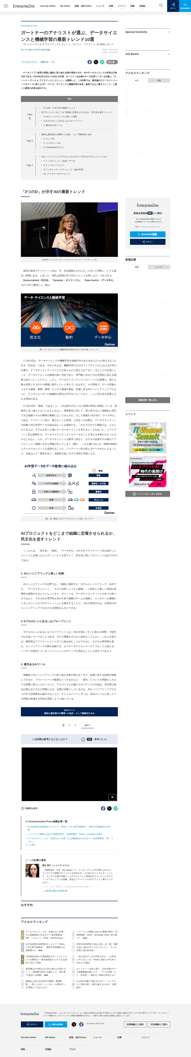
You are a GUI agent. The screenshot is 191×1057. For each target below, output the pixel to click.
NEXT (88, 725)
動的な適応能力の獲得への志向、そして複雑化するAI (66, 134)
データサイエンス (29, 62)
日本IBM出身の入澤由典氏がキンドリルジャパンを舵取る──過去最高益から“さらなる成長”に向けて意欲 (46, 959)
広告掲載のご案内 (159, 1024)
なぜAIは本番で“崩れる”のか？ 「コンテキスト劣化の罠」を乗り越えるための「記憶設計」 (96, 984)
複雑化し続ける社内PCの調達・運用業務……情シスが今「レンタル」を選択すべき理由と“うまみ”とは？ (45, 984)
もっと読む (31, 844)
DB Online (65, 6)
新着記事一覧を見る (147, 400)
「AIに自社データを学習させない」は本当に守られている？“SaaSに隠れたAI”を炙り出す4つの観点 (96, 959)
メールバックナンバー (147, 227)
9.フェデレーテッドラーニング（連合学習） (64, 169)
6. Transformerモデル (53, 147)
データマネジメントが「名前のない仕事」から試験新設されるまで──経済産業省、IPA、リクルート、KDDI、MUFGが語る (45, 935)
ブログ (72, 1049)
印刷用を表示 (29, 808)
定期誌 (142, 6)
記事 (111, 6)
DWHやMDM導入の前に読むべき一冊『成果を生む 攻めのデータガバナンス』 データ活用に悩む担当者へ (97, 947)
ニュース (100, 6)
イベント (122, 6)
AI (53, 62)
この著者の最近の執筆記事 (54, 891)
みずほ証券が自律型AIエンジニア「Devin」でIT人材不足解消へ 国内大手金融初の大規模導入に (46, 947)
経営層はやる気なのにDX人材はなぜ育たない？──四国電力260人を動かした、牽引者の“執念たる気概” (46, 972)
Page (29, 141)
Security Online (48, 6)
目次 (91, 98)
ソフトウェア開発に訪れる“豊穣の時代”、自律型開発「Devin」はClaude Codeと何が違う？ (96, 935)
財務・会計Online (83, 6)
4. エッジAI (49, 139)
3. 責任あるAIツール (53, 125)
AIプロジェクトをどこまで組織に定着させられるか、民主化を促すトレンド (76, 112)
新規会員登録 (147, 234)
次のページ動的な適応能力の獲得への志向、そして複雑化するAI (69, 711)
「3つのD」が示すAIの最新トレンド (58, 108)
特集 (132, 6)
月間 (159, 80)
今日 (136, 80)
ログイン (147, 241)
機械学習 (44, 62)
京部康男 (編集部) (40, 50)
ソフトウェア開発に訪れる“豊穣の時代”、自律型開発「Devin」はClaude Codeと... (66, 834)
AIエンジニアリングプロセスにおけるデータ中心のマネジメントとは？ (74, 156)
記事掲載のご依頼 (135, 1024)
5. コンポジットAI (52, 143)
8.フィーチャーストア (54, 165)
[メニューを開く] (6, 6)
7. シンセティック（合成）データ (59, 161)
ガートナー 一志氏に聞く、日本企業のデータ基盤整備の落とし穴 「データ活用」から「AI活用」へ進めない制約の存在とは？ (96, 972)
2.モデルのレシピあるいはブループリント (63, 121)
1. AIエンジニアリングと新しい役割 (60, 116)
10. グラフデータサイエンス (57, 174)
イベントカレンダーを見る (147, 493)
